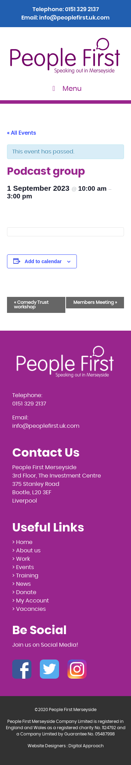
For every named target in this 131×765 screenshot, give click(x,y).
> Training (25, 575)
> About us (26, 550)
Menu (65, 88)
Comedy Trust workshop (31, 304)
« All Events (21, 133)
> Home (22, 542)
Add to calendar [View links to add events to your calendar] (43, 261)
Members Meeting (95, 302)
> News (21, 584)
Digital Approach (86, 746)
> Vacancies (29, 609)
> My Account (30, 601)
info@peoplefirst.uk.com (74, 18)
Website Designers (47, 746)
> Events (23, 567)
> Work (21, 559)
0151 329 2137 (82, 9)
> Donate (24, 592)
